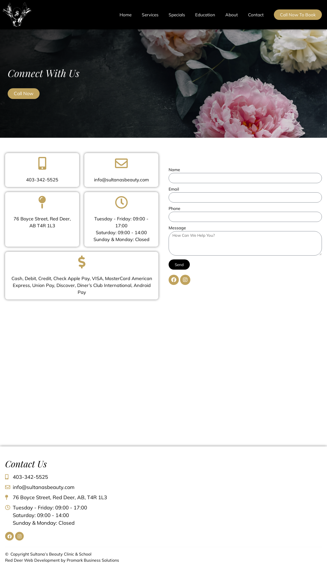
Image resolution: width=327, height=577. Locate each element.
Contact (256, 14)
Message (177, 228)
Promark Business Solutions (93, 560)
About (231, 14)
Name (174, 170)
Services (150, 14)
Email (174, 189)
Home (126, 14)
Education (205, 14)
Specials (177, 14)
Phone (174, 208)
